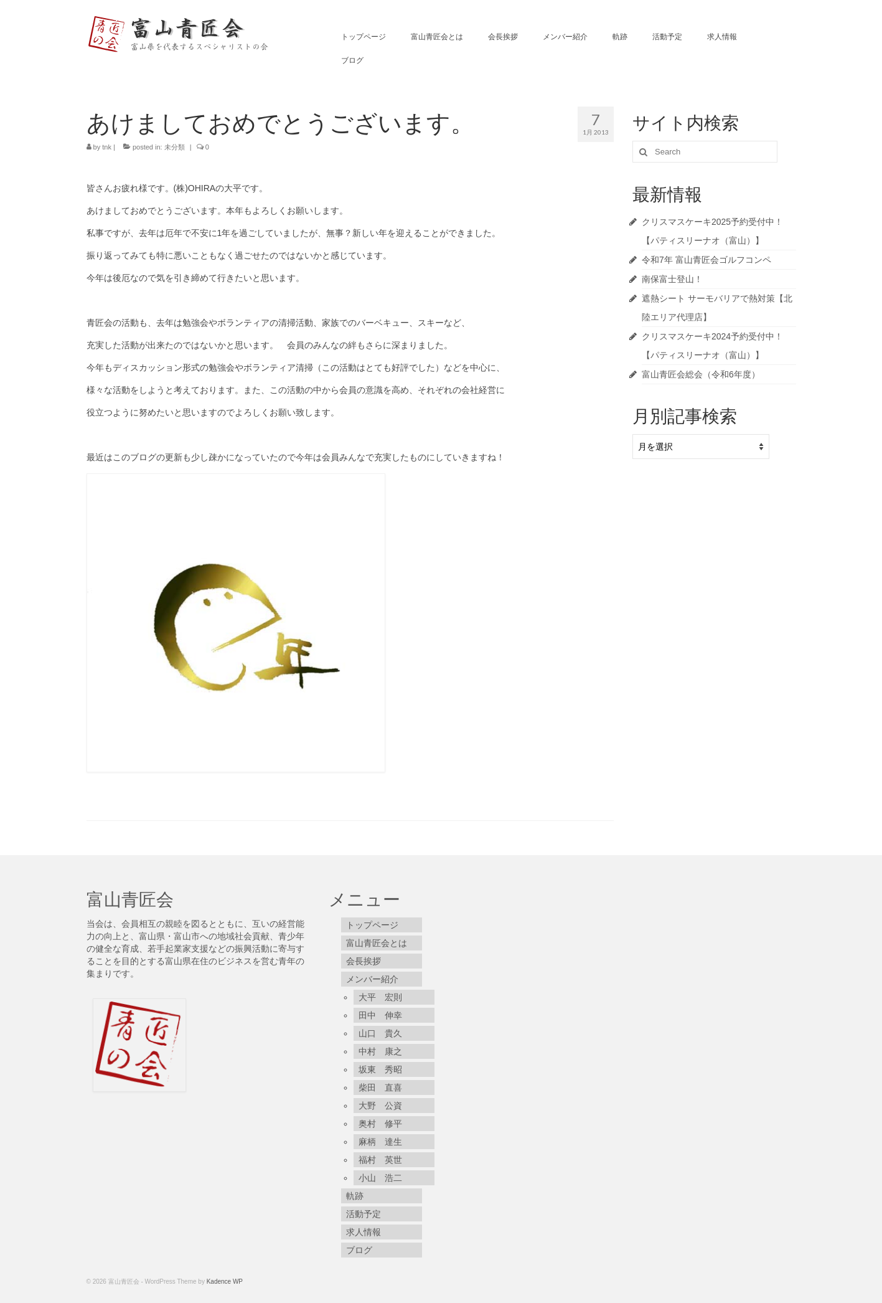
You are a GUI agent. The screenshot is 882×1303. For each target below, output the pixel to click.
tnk (106, 147)
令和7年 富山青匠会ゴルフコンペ (706, 260)
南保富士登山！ (672, 279)
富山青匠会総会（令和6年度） (701, 374)
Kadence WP (225, 1281)
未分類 (174, 147)
